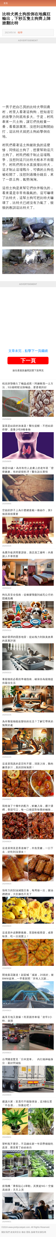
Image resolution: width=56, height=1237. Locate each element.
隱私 (28, 1232)
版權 (33, 1232)
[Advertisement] (28, 73)
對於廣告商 (41, 1232)
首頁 (6, 3)
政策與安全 (15, 1232)
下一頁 (28, 360)
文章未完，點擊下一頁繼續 (28, 351)
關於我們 (5, 1232)
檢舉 (20, 32)
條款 (24, 1232)
